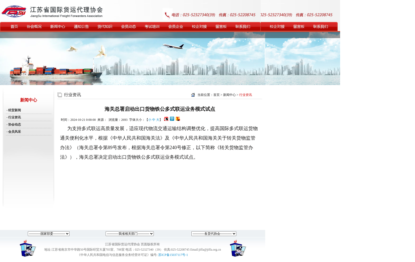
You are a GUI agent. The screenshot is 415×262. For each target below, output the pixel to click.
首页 (216, 95)
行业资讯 (72, 94)
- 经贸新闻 (13, 110)
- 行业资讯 (13, 117)
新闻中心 (230, 95)
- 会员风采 (13, 132)
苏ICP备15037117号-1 (173, 255)
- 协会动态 (13, 124)
